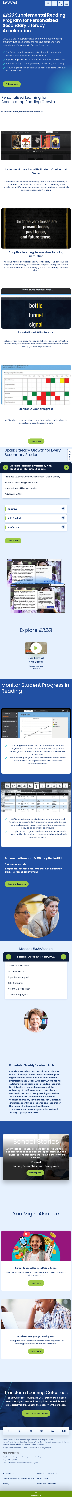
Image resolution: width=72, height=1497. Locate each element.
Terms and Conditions (46, 1483)
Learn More (36, 1283)
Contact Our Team (36, 1413)
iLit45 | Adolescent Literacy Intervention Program (20, 1463)
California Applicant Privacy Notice (18, 1478)
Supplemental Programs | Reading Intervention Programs (24, 1457)
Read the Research (16, 884)
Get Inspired (35, 1172)
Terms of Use (42, 1478)
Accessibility (8, 1473)
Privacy (6, 1483)
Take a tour (11, 84)
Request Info (36, 1493)
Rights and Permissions (47, 1473)
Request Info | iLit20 (10, 1460)
